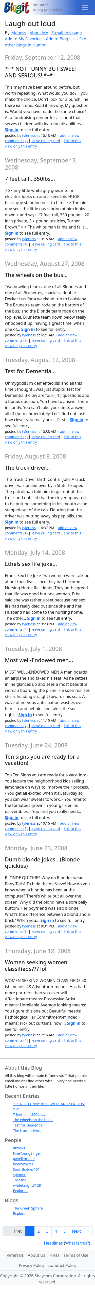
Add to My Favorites (24, 39)
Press (54, 1255)
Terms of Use (76, 1255)
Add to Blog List (61, 39)
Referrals (15, 1255)
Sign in (11, 130)
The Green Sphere (28, 1208)
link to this (72, 140)
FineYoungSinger (27, 1153)
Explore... (20, 1190)
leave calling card (45, 140)
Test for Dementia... (29, 1125)
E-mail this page (66, 33)
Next (76, 1231)
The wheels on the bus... (33, 1119)
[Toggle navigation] (85, 8)
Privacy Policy (31, 1265)
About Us (36, 1255)
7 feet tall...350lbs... (29, 1114)
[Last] (88, 1231)
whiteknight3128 (27, 1185)
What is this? (77, 1243)
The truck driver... (27, 1130)
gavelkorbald (24, 1158)
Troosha (19, 1180)
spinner (19, 1174)
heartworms (23, 1164)
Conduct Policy (62, 1265)
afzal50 (19, 1148)
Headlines (53, 1243)
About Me (39, 33)
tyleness (18, 33)
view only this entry (21, 146)
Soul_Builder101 (26, 1169)
